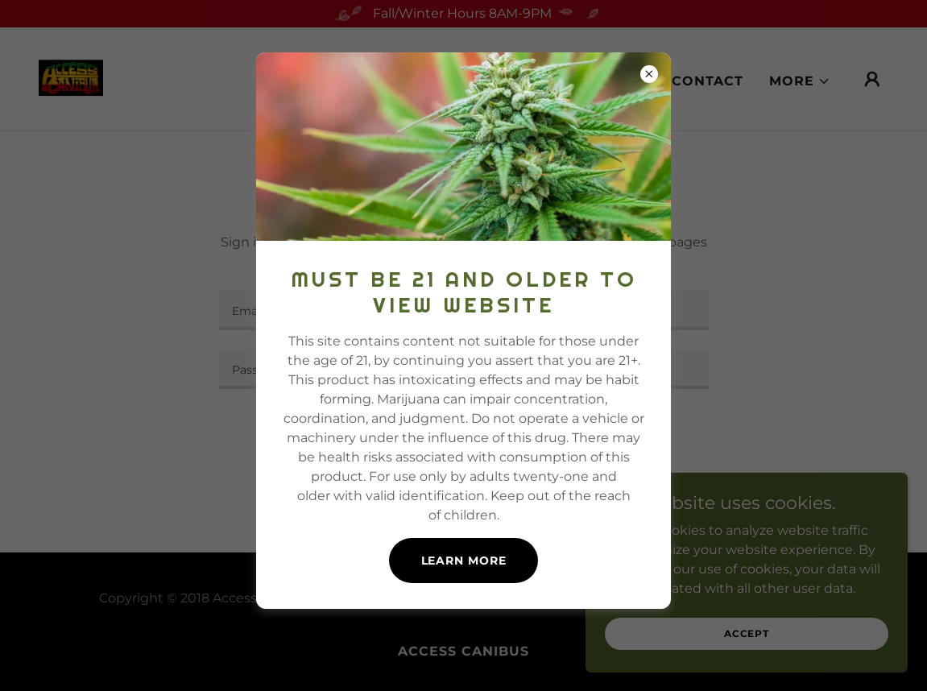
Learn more (464, 560)
